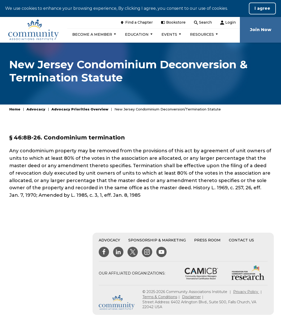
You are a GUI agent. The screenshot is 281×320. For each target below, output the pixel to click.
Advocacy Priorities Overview (79, 109)
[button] (93, 34)
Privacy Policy (246, 291)
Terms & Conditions (159, 297)
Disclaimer (191, 297)
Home (14, 109)
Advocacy (35, 109)
